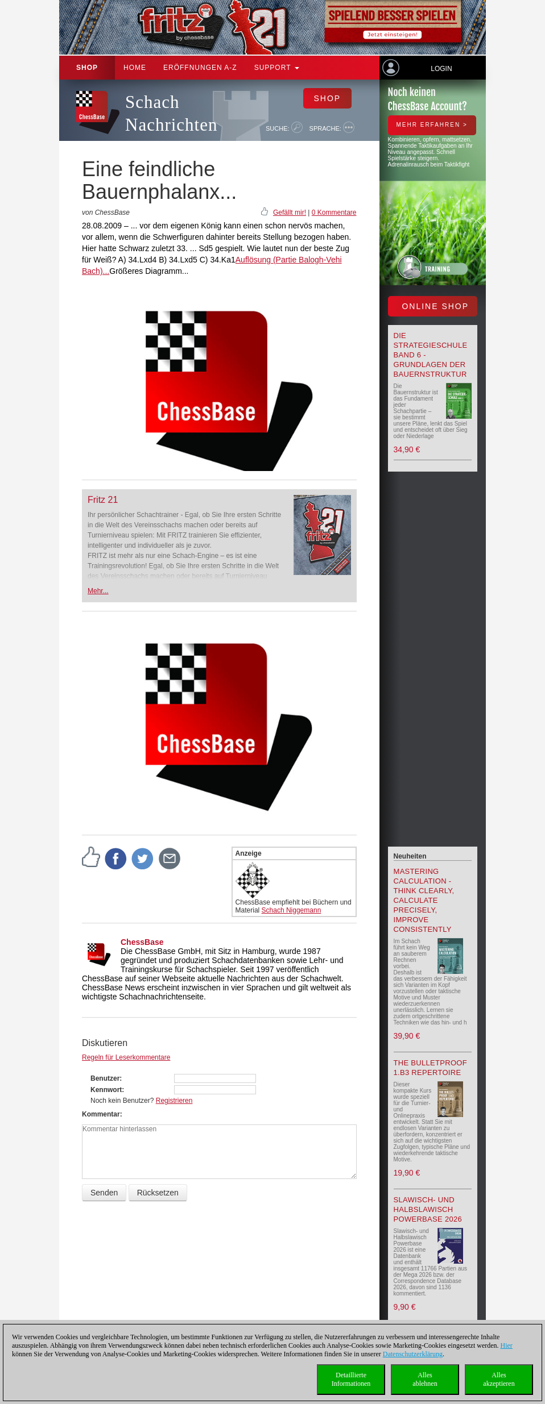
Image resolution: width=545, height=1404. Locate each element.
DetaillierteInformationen (351, 1379)
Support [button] (276, 68)
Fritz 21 (103, 500)
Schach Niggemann (291, 910)
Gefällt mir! (289, 212)
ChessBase (142, 942)
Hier (507, 1345)
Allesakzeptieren (498, 1379)
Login (441, 69)
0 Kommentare (334, 212)
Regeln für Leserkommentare (126, 1057)
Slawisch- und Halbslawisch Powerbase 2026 (428, 1209)
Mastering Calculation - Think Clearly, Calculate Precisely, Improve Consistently (424, 900)
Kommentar (101, 1114)
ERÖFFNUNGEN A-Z (200, 68)
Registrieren (174, 1101)
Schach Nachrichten (171, 113)
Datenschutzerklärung (413, 1354)
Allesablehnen (424, 1379)
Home (134, 68)
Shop (87, 68)
